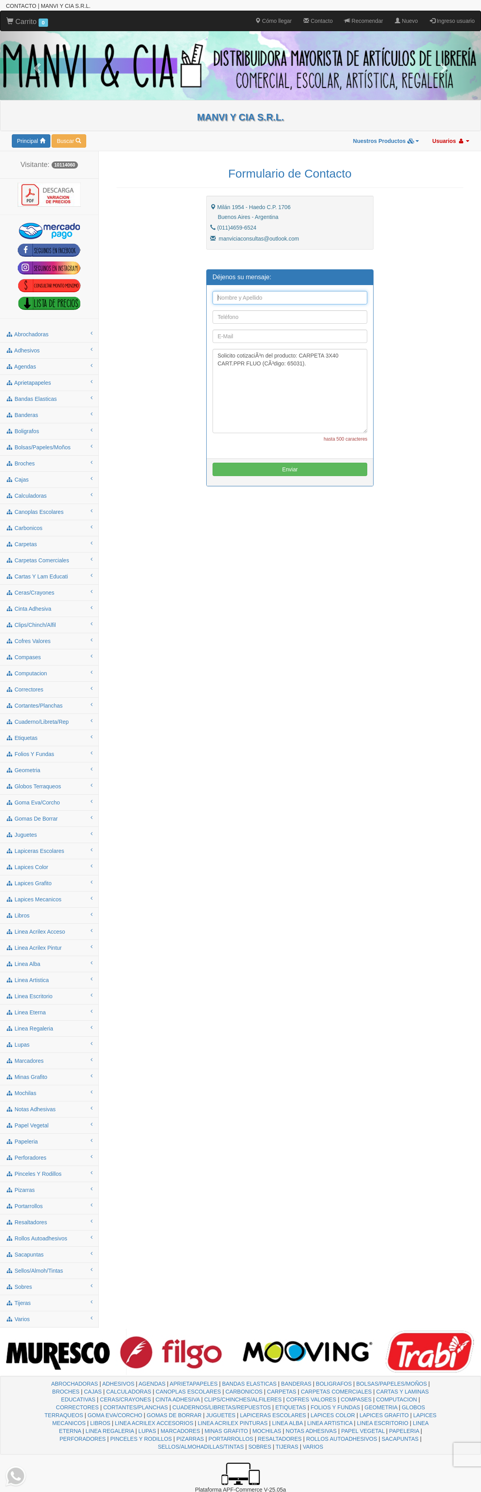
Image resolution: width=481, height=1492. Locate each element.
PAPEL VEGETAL (363, 1431)
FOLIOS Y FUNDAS (335, 1407)
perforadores (49, 1157)
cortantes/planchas (49, 705)
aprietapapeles (49, 382)
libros (49, 915)
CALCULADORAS (128, 1391)
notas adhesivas (49, 1108)
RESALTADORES (280, 1439)
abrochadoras (49, 333)
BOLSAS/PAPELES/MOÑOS (391, 1384)
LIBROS (100, 1423)
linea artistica (49, 979)
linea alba (49, 963)
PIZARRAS (190, 1439)
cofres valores (49, 640)
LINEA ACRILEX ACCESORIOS (154, 1423)
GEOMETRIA (380, 1407)
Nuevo (406, 21)
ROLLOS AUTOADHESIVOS (341, 1439)
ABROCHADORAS (74, 1384)
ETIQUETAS (290, 1407)
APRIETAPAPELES (194, 1384)
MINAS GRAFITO (226, 1431)
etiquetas (49, 737)
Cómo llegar (273, 21)
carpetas (49, 543)
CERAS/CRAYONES (125, 1399)
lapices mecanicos (49, 899)
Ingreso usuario (452, 21)
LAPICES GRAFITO (384, 1415)
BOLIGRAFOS (334, 1384)
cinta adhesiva (49, 608)
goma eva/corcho (49, 802)
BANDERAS (296, 1384)
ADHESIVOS (118, 1384)
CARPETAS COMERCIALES (336, 1391)
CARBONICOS (244, 1391)
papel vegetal (49, 1125)
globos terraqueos (49, 786)
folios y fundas (49, 753)
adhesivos (49, 350)
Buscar (69, 141)
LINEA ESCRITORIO (382, 1423)
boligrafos (49, 430)
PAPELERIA (404, 1431)
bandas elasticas (49, 398)
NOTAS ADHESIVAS (311, 1431)
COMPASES (356, 1399)
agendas (49, 366)
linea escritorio (49, 995)
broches (49, 463)
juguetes (49, 834)
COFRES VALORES (311, 1399)
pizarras (49, 1189)
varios (49, 1318)
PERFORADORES (82, 1439)
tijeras (49, 1302)
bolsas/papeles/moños (49, 446)
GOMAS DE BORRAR (174, 1415)
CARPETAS (281, 1391)
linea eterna (49, 1012)
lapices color (49, 866)
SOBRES (259, 1447)
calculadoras (49, 495)
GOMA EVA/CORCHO (114, 1415)
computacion (49, 672)
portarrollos (49, 1205)
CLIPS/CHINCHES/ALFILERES (243, 1399)
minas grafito (49, 1076)
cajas (49, 479)
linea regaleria (49, 1028)
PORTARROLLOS (231, 1439)
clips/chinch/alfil (49, 624)
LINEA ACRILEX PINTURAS (232, 1423)
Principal (31, 141)
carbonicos (49, 527)
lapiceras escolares (49, 850)
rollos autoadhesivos (49, 1238)
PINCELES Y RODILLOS (141, 1439)
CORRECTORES (77, 1407)
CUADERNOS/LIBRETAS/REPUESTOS (221, 1407)
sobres (49, 1286)
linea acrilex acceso (49, 931)
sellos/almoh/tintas (49, 1270)
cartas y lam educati (49, 576)
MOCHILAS (266, 1431)
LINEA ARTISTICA (330, 1423)
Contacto (318, 21)
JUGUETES (221, 1415)
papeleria (49, 1141)
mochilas (49, 1092)
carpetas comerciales (49, 559)
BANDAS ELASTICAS (249, 1384)
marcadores (49, 1060)
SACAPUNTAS (399, 1439)
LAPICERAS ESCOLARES (273, 1415)
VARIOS (313, 1447)
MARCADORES (180, 1431)
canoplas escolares (49, 511)
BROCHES (66, 1391)
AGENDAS (152, 1384)
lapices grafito (49, 882)
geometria (49, 769)
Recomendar (363, 21)
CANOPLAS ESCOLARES (188, 1391)
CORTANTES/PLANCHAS (135, 1407)
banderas (49, 414)
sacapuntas (49, 1254)
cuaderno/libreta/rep (49, 721)
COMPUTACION (396, 1399)
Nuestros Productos (386, 141)
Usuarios (450, 141)
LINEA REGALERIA (109, 1431)
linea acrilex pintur (49, 947)
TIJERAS (287, 1447)
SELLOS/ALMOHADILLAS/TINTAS (201, 1447)
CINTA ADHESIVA (177, 1399)
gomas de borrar (49, 818)
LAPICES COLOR (333, 1415)
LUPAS (147, 1431)
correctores (49, 689)
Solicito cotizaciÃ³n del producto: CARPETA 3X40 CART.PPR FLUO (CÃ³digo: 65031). (290, 391)
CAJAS (93, 1391)
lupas (49, 1044)
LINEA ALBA (287, 1423)
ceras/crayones (49, 592)
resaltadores (49, 1221)
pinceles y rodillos (49, 1173)
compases (49, 656)
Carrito (27, 22)
